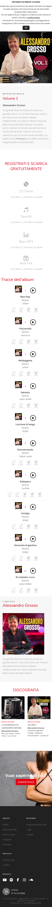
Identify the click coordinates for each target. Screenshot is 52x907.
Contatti (30, 834)
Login (28, 829)
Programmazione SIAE (36, 824)
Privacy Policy (9, 860)
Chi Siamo (7, 844)
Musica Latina (9, 834)
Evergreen (7, 839)
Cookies (6, 865)
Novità (6, 824)
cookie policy (33, 18)
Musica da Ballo (10, 829)
